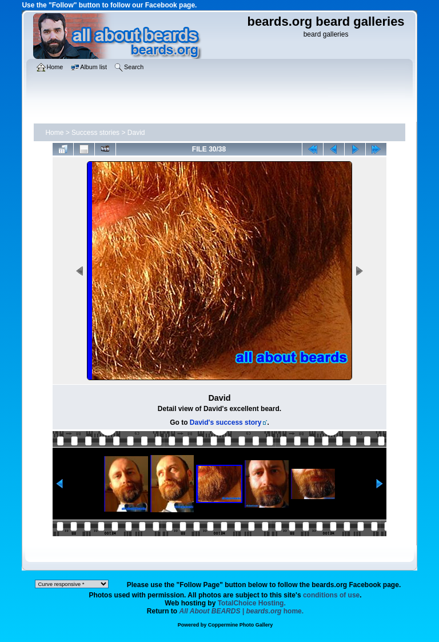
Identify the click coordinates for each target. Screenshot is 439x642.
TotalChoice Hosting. (252, 603)
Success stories (95, 133)
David (136, 133)
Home (54, 133)
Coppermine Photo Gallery (240, 625)
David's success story (226, 422)
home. (241, 611)
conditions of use (331, 595)
